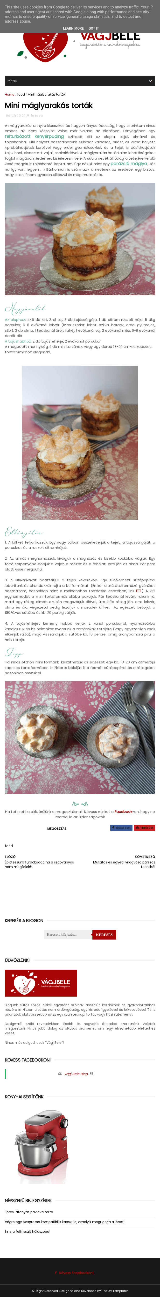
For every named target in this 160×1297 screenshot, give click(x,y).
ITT (138, 590)
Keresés (104, 935)
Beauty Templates (115, 1291)
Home (9, 94)
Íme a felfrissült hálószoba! (27, 1231)
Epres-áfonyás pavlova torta (29, 1212)
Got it (94, 28)
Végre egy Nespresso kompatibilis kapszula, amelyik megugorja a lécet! (65, 1221)
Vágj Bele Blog (76, 1073)
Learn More (73, 28)
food (21, 94)
